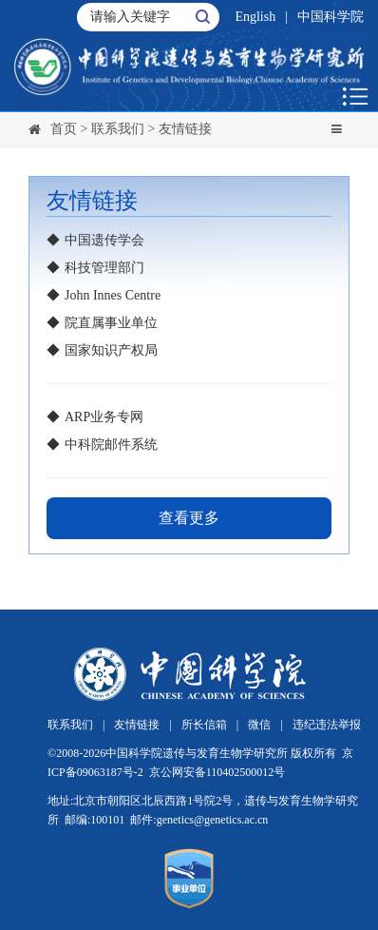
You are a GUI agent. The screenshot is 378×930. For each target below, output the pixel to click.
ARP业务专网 (104, 417)
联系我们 (117, 129)
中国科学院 (330, 17)
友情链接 (185, 129)
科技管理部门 (104, 268)
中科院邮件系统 (111, 444)
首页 (63, 129)
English (255, 17)
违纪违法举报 (327, 724)
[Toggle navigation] (336, 129)
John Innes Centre (113, 295)
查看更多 (189, 518)
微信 (259, 724)
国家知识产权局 (111, 350)
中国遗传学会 (104, 240)
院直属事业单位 (111, 323)
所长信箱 (204, 724)
